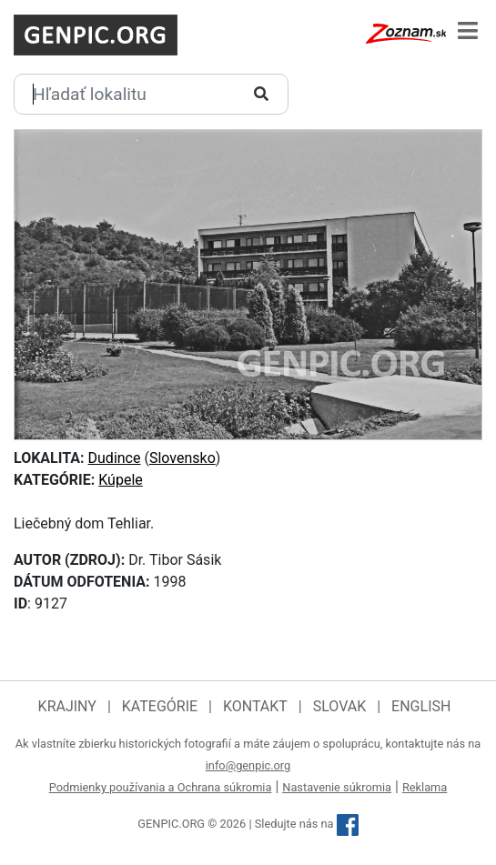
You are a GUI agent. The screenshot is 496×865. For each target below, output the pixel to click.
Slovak (340, 706)
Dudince (114, 458)
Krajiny (67, 706)
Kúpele (120, 479)
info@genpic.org (248, 765)
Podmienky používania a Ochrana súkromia (160, 787)
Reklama (424, 787)
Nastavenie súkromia (336, 787)
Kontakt (255, 706)
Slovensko (182, 458)
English (420, 706)
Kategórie (159, 706)
